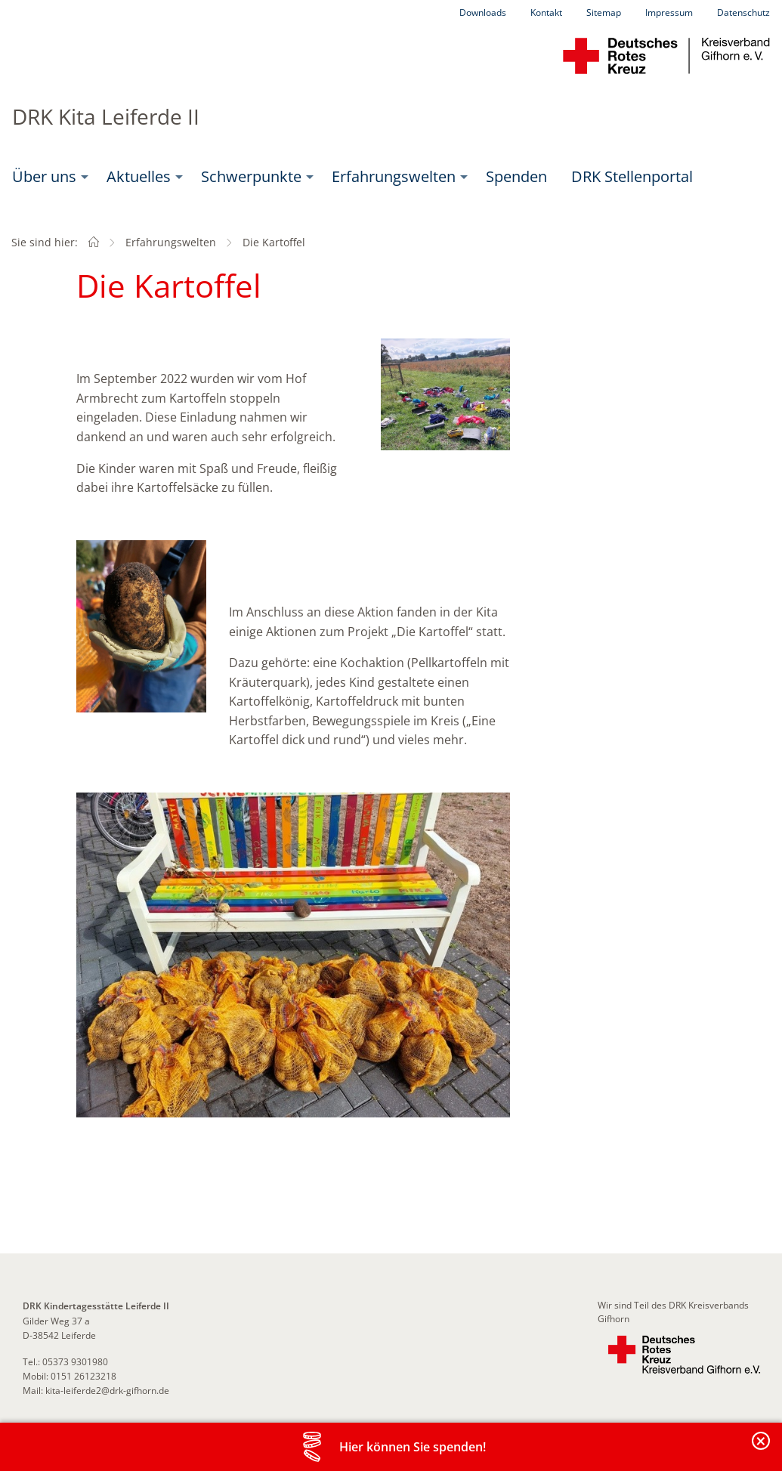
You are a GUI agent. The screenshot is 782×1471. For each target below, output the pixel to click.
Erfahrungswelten (394, 176)
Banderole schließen (761, 1449)
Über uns (44, 176)
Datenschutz (743, 12)
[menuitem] (47, 177)
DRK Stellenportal (632, 176)
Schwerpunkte (251, 176)
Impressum (669, 12)
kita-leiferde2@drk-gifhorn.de (107, 1390)
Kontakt (546, 12)
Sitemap (603, 12)
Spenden (516, 176)
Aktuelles (139, 176)
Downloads (482, 12)
